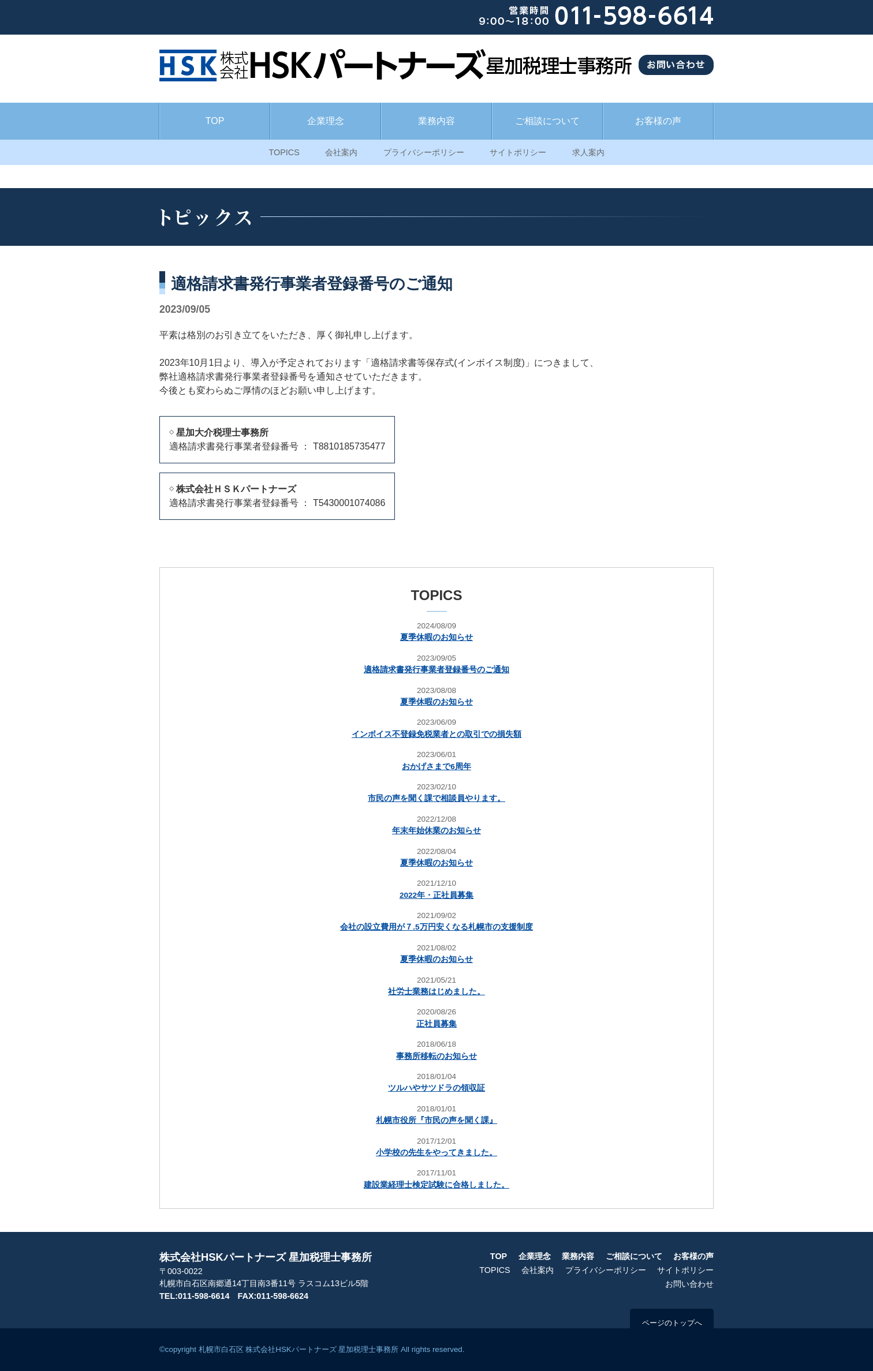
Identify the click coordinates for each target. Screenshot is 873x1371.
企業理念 (325, 121)
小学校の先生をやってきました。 (436, 1152)
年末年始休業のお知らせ (436, 830)
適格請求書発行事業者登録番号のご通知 (436, 669)
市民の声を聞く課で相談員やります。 (436, 798)
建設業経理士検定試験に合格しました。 (436, 1185)
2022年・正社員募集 (436, 895)
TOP (215, 121)
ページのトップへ (672, 1322)
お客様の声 (658, 121)
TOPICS (283, 152)
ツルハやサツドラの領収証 (436, 1088)
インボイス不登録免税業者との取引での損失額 (436, 734)
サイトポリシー (518, 152)
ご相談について (547, 121)
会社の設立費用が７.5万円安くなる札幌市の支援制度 (436, 927)
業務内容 (436, 121)
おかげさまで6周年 (436, 766)
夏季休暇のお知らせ (436, 637)
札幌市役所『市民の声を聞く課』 (436, 1120)
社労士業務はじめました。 (436, 991)
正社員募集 (436, 1024)
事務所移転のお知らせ (436, 1056)
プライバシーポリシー (423, 152)
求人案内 (588, 152)
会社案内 (341, 152)
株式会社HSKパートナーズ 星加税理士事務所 (265, 1257)
